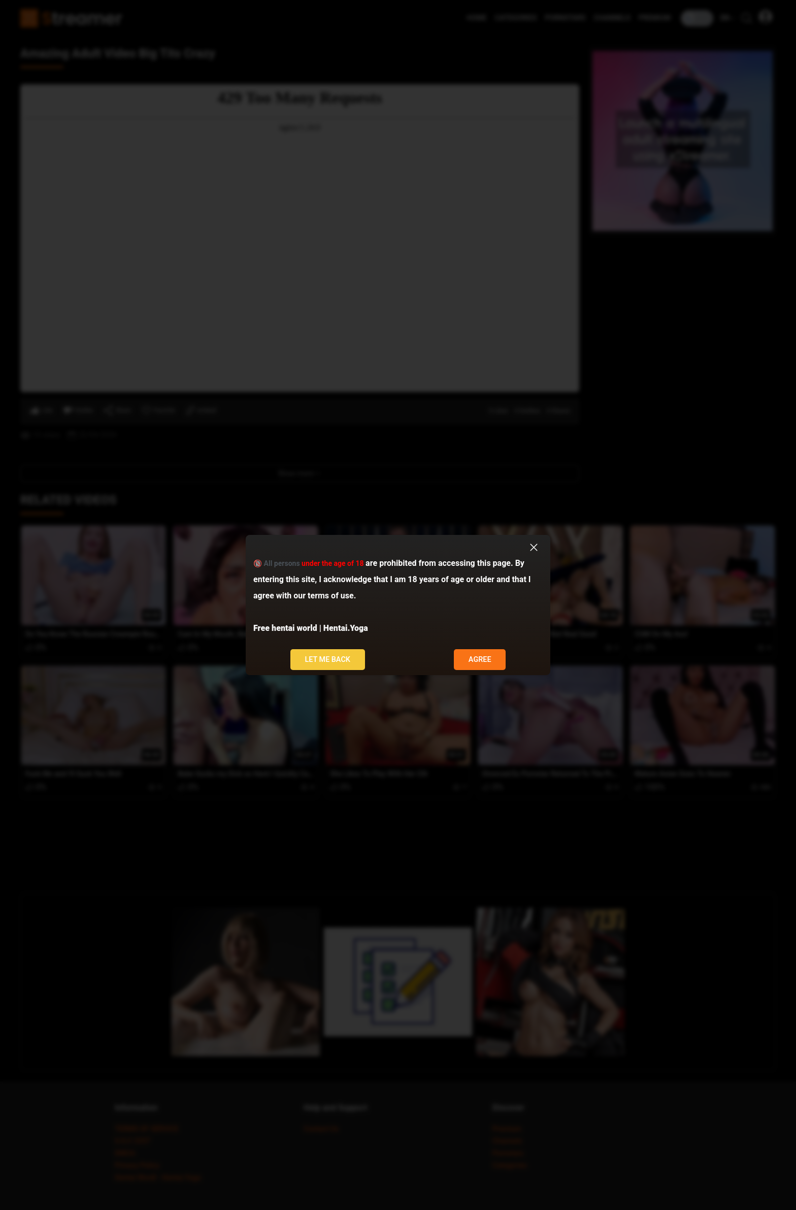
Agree (480, 659)
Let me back (327, 659)
